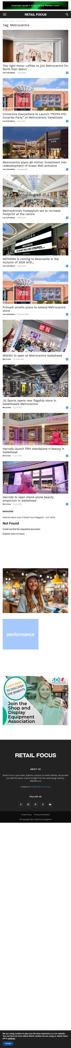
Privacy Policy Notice (42, 814)
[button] (4, 14)
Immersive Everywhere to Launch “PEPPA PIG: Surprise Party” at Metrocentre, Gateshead (35, 115)
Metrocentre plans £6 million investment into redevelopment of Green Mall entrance (35, 164)
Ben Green (7, 359)
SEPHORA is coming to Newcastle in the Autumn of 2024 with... (31, 260)
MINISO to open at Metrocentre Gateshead (32, 355)
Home (5, 21)
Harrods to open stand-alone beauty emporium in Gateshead (28, 498)
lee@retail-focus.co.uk (40, 786)
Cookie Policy (26, 814)
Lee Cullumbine (9, 73)
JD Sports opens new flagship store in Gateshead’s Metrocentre (29, 402)
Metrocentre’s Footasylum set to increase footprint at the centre (32, 212)
